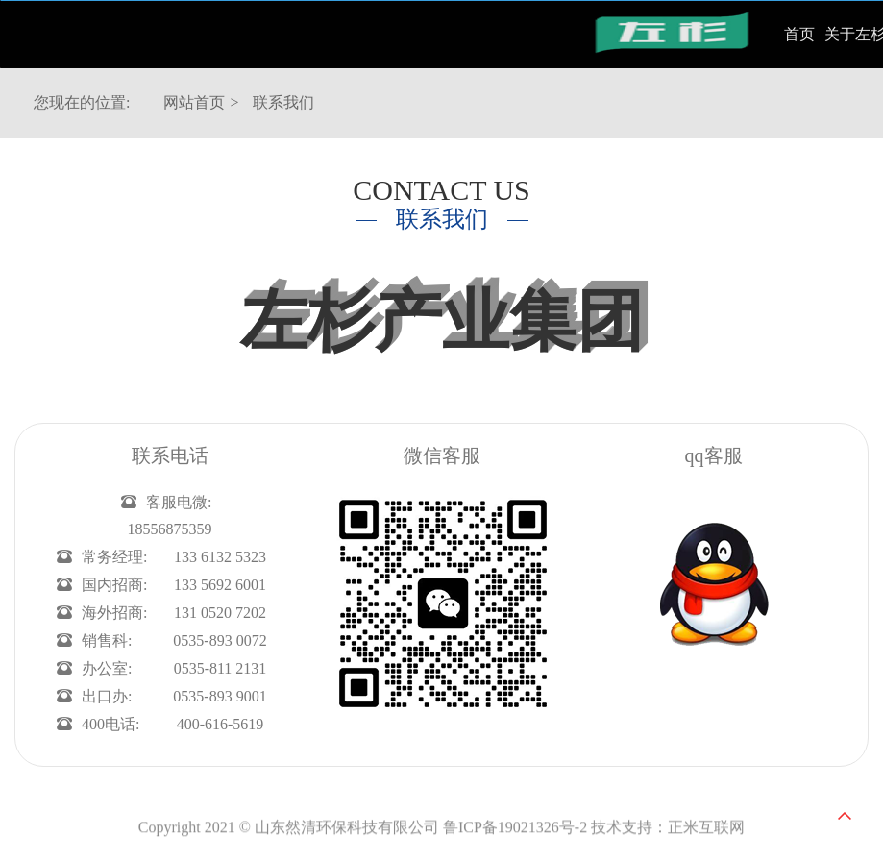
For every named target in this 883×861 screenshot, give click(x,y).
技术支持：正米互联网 (668, 834)
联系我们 (283, 102)
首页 (799, 34)
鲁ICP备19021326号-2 (515, 834)
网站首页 (194, 102)
